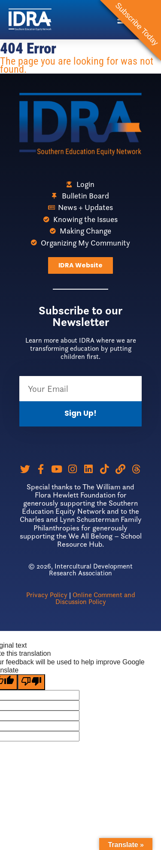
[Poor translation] (31, 682)
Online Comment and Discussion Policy (95, 598)
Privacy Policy (46, 595)
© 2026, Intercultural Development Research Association (80, 569)
